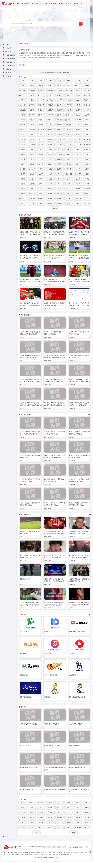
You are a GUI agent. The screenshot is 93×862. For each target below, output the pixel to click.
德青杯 (78, 164)
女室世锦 (32, 105)
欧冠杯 (78, 110)
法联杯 (32, 174)
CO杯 (50, 125)
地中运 (69, 129)
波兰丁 (59, 807)
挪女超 (87, 203)
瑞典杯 (50, 198)
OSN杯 (78, 100)
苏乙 (59, 179)
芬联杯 (59, 203)
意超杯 (50, 154)
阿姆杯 (41, 120)
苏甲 (68, 179)
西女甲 (41, 159)
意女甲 (69, 149)
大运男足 (59, 100)
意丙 (50, 149)
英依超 (23, 139)
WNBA (78, 80)
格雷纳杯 (23, 105)
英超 (22, 80)
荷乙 (59, 184)
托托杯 (87, 110)
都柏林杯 (41, 129)
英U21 (69, 139)
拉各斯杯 (50, 110)
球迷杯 (32, 95)
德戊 (50, 802)
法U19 (23, 174)
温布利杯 (78, 125)
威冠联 (59, 827)
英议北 (87, 134)
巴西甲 (69, 807)
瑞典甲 (69, 193)
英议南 (59, 134)
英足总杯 (87, 139)
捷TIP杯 (41, 125)
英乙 (41, 134)
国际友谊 (41, 105)
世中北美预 (78, 85)
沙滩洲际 (41, 110)
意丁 (59, 802)
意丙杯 (32, 154)
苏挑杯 (50, 184)
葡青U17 (78, 174)
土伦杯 (78, 90)
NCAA (23, 802)
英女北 (41, 139)
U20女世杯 (41, 95)
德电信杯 (32, 169)
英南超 (78, 134)
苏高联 (78, 179)
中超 (68, 80)
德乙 (77, 159)
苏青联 (87, 179)
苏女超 (32, 184)
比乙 (41, 188)
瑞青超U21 (87, 193)
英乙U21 (78, 139)
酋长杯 (23, 120)
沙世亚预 (23, 110)
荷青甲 (87, 184)
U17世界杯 (50, 95)
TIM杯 (41, 154)
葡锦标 (87, 807)
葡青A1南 (69, 174)
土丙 (41, 807)
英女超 (32, 139)
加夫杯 (87, 90)
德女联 (41, 164)
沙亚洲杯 (69, 105)
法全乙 (69, 169)
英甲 (31, 134)
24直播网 (45, 857)
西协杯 (59, 159)
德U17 (32, 164)
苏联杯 (41, 184)
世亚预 (50, 85)
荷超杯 (50, 188)
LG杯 (78, 95)
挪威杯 (55, 208)
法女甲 (78, 169)
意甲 (41, 80)
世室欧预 (50, 105)
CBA (87, 80)
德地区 (87, 159)
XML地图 (18, 846)
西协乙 (87, 154)
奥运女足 (41, 90)
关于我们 (32, 846)
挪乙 (77, 203)
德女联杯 (23, 169)
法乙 (50, 169)
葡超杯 (23, 179)
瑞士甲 (41, 812)
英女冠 (59, 139)
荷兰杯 (23, 188)
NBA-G (41, 817)
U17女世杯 (59, 95)
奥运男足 (50, 90)
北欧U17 (78, 120)
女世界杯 (69, 90)
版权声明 (38, 846)
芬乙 (22, 203)
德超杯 (87, 164)
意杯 (77, 149)
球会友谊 (87, 95)
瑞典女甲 (41, 198)
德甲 (50, 80)
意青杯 (59, 154)
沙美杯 (32, 110)
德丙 (22, 164)
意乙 (41, 149)
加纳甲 (23, 812)
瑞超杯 (59, 198)
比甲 (31, 188)
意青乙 (69, 827)
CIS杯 (87, 120)
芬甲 (87, 198)
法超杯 (41, 174)
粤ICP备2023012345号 (53, 857)
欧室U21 (22, 125)
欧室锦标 (59, 120)
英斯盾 (69, 144)
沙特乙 (87, 812)
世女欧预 (32, 129)
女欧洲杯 (32, 115)
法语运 (23, 100)
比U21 (69, 188)
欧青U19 (59, 115)
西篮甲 (69, 817)
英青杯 (41, 144)
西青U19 (78, 827)
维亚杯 (23, 154)
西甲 (31, 80)
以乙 (59, 822)
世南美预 (59, 85)
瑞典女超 (32, 198)
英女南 (50, 139)
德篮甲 (32, 817)
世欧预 (41, 85)
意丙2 (59, 149)
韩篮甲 (36, 832)
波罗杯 (32, 120)
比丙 (59, 188)
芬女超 (50, 203)
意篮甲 (87, 817)
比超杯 (41, 193)
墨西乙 (23, 822)
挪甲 (68, 203)
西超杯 (32, 159)
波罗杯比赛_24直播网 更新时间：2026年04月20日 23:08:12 (54, 73)
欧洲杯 (69, 110)
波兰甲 (23, 827)
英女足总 (78, 144)
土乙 (68, 812)
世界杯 (32, 85)
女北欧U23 (68, 120)
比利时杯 (32, 193)
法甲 (59, 80)
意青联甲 (87, 149)
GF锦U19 (50, 129)
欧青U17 (68, 115)
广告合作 (25, 846)
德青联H (22, 817)
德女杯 (69, 164)
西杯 (50, 159)
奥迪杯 (87, 125)
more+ (89, 77)
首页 (21, 43)
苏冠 (50, 179)
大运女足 (41, 100)
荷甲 (68, 184)
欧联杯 (59, 110)
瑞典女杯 (78, 198)
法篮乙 (78, 807)
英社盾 (59, 144)
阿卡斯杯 (69, 100)
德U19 (50, 164)
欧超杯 (23, 115)
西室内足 (23, 159)
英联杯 (23, 144)
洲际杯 (87, 85)
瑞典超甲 (59, 193)
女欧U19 (87, 115)
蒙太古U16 (50, 100)
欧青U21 (50, 115)
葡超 (50, 174)
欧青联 (59, 129)
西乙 (77, 154)
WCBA (59, 817)
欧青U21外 (41, 115)
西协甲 (32, 812)
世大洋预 (23, 90)
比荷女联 (87, 188)
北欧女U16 (22, 129)
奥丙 (73, 832)
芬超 (68, 198)
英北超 (69, 134)
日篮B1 (50, 807)
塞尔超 (87, 822)
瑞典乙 (78, 193)
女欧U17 (50, 120)
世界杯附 (32, 90)
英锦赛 (50, 144)
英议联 (50, 134)
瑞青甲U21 (22, 198)
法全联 (59, 169)
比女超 (78, 188)
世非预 (69, 85)
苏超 (31, 179)
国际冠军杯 (87, 100)
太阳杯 (78, 129)
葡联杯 (41, 179)
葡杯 (87, 174)
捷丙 (31, 827)
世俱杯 (59, 90)
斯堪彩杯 (69, 125)
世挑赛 (32, 100)
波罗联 (32, 125)
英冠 (22, 134)
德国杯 (59, 164)
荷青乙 (78, 184)
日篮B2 (68, 822)
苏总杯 (23, 184)
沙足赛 (78, 105)
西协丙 (32, 802)
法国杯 (87, 169)
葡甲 (59, 174)
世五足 (69, 95)
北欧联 (59, 125)
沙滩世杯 (87, 105)
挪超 (41, 203)
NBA (22, 85)
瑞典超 (50, 193)
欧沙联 (59, 105)
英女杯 (23, 149)
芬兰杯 (32, 203)
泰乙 (59, 812)
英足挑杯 (32, 144)
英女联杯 (87, 144)
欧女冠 (78, 115)
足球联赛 (26, 43)
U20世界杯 (22, 95)
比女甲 (23, 193)
